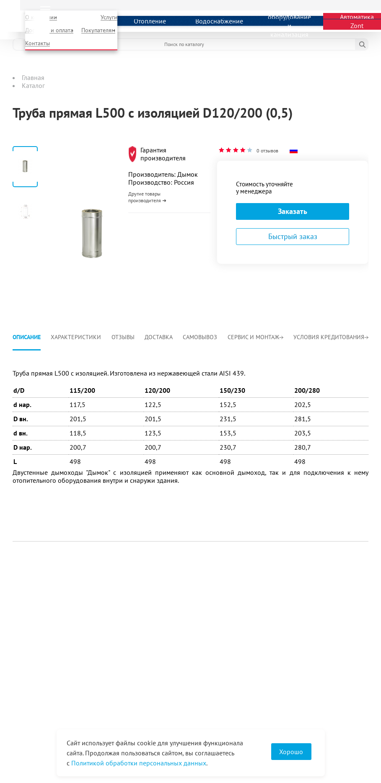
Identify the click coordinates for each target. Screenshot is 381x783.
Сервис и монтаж (255, 337)
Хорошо (291, 751)
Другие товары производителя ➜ (147, 197)
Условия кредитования (330, 337)
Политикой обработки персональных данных (138, 763)
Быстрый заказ (292, 236)
